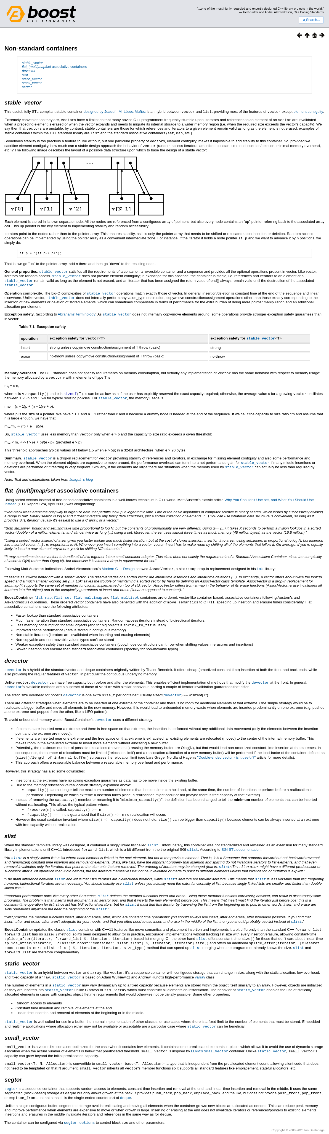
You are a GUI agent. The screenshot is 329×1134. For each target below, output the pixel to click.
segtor (11, 1070)
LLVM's (209, 1034)
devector (13, 662)
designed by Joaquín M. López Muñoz (115, 111)
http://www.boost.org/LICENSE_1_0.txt (302, 1116)
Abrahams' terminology (76, 311)
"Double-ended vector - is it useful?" (226, 749)
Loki (260, 563)
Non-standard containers (41, 48)
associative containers (54, 67)
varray (200, 962)
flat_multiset (124, 591)
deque (125, 1079)
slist (152, 834)
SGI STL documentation (241, 839)
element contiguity (308, 111)
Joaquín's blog (81, 473)
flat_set (62, 591)
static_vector (18, 957)
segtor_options (79, 1103)
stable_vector (53, 270)
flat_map (43, 591)
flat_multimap (87, 591)
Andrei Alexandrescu (278, 12)
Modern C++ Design (118, 563)
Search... (311, 20)
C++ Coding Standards (309, 12)
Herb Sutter (250, 12)
